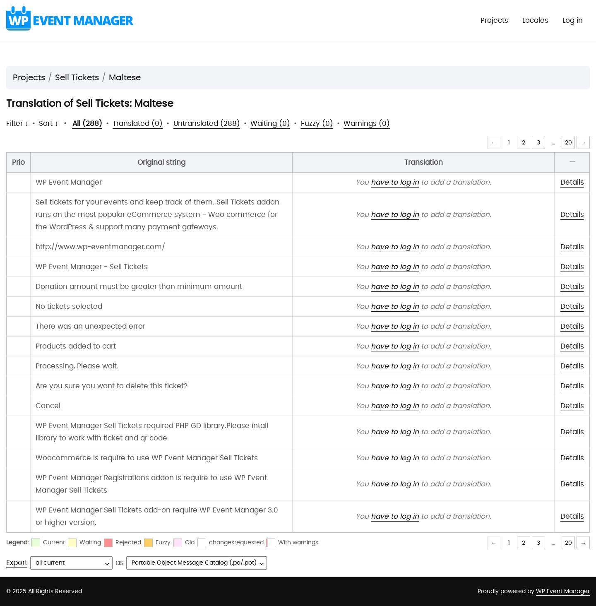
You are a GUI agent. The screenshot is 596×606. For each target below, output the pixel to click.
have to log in (395, 182)
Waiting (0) (270, 123)
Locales (535, 20)
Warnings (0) (367, 123)
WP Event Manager (563, 591)
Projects (494, 20)
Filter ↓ (17, 123)
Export (16, 562)
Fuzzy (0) (317, 123)
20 (568, 143)
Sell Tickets (77, 78)
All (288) (87, 123)
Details (572, 182)
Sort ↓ (48, 123)
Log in (572, 20)
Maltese (125, 78)
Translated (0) (138, 123)
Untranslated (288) (206, 123)
